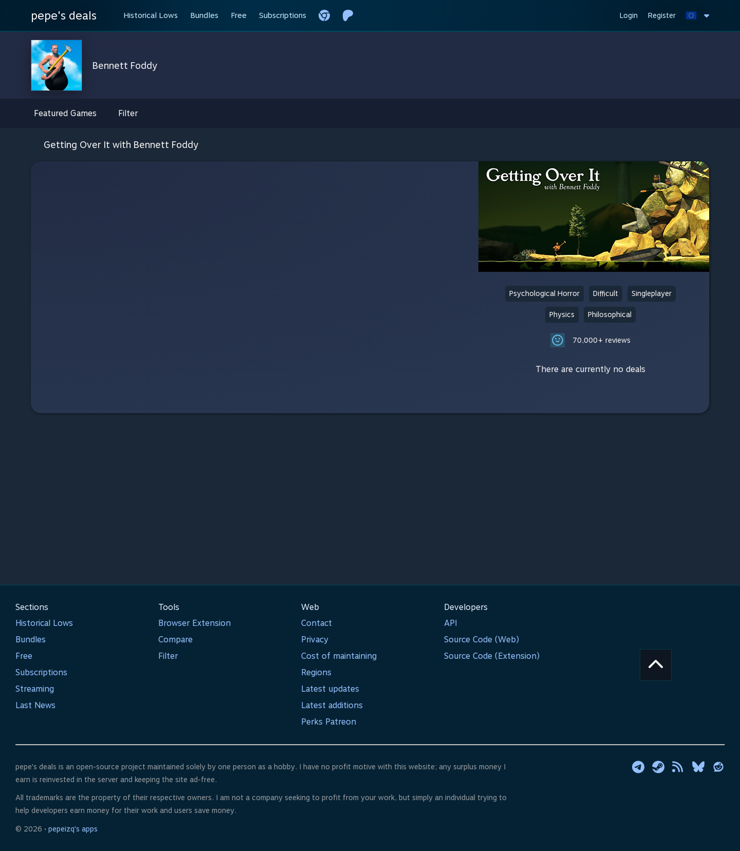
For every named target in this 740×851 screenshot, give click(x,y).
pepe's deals (64, 15)
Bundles (30, 639)
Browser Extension (194, 623)
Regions (316, 672)
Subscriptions (41, 672)
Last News (35, 705)
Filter (128, 113)
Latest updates (330, 689)
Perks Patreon (328, 722)
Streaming (34, 689)
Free (23, 656)
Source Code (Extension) (492, 656)
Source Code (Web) (481, 639)
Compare (175, 639)
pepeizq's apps (73, 829)
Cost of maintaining (339, 656)
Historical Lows (44, 623)
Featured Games (65, 113)
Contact (316, 623)
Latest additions (332, 705)
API (450, 623)
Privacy (314, 639)
